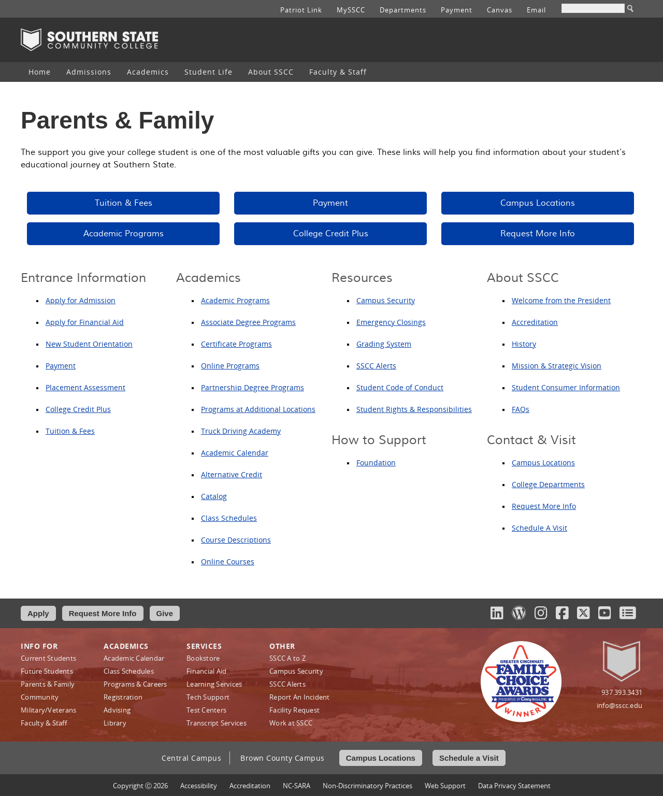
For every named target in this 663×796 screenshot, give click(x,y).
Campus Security (385, 300)
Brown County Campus (282, 758)
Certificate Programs (236, 344)
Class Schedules (229, 518)
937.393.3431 (621, 692)
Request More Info (537, 234)
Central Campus (191, 758)
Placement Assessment (85, 387)
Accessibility (198, 785)
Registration (123, 697)
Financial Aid (206, 671)
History (524, 344)
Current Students (48, 658)
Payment (330, 203)
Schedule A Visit (539, 528)
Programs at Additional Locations (258, 409)
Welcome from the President (561, 300)
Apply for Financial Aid (85, 322)
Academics (148, 72)
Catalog (214, 496)
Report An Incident (299, 697)
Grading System (383, 344)
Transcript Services (216, 723)
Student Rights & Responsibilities (414, 409)
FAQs (520, 409)
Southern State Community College (89, 40)
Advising (117, 710)
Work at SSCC (290, 723)
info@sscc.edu (619, 705)
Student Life (208, 72)
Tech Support (207, 697)
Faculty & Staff (338, 72)
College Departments (548, 484)
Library (115, 723)
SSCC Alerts (376, 366)
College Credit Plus (330, 234)
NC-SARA (296, 785)
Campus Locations (537, 203)
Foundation (376, 462)
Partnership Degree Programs (252, 387)
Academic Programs (123, 234)
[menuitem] (40, 72)
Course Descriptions (236, 540)
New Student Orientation (89, 344)
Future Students (47, 671)
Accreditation (535, 322)
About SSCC (271, 72)
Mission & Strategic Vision (556, 366)
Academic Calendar (234, 453)
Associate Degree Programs (248, 322)
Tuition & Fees (123, 203)
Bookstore (203, 658)
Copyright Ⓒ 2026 (140, 785)
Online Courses (227, 561)
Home (39, 72)
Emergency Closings (391, 322)
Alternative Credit (231, 474)
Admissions (88, 72)
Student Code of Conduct (399, 387)
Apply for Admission (81, 300)
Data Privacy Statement (514, 785)
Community (40, 697)
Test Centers (206, 710)
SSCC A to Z (287, 658)
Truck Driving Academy (241, 431)
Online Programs (230, 366)
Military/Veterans (48, 710)
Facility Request (294, 710)
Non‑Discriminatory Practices (367, 785)
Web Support (445, 785)
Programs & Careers (135, 684)
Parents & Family (48, 684)
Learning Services (214, 684)
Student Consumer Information (566, 387)
